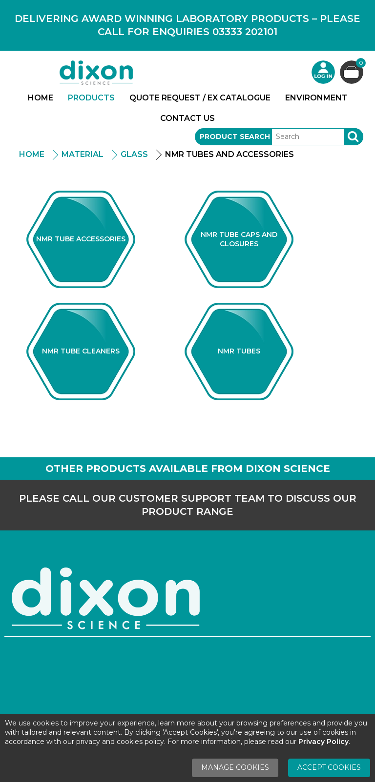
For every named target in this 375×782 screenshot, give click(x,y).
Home (40, 97)
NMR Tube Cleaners (81, 351)
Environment (316, 97)
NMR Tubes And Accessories (229, 154)
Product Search (235, 136)
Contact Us (187, 118)
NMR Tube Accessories (80, 239)
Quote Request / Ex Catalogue (200, 97)
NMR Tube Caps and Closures (239, 239)
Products (91, 97)
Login (323, 72)
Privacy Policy (323, 741)
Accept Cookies (329, 767)
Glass (134, 154)
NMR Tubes (239, 351)
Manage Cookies (235, 767)
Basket (359, 64)
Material (83, 154)
